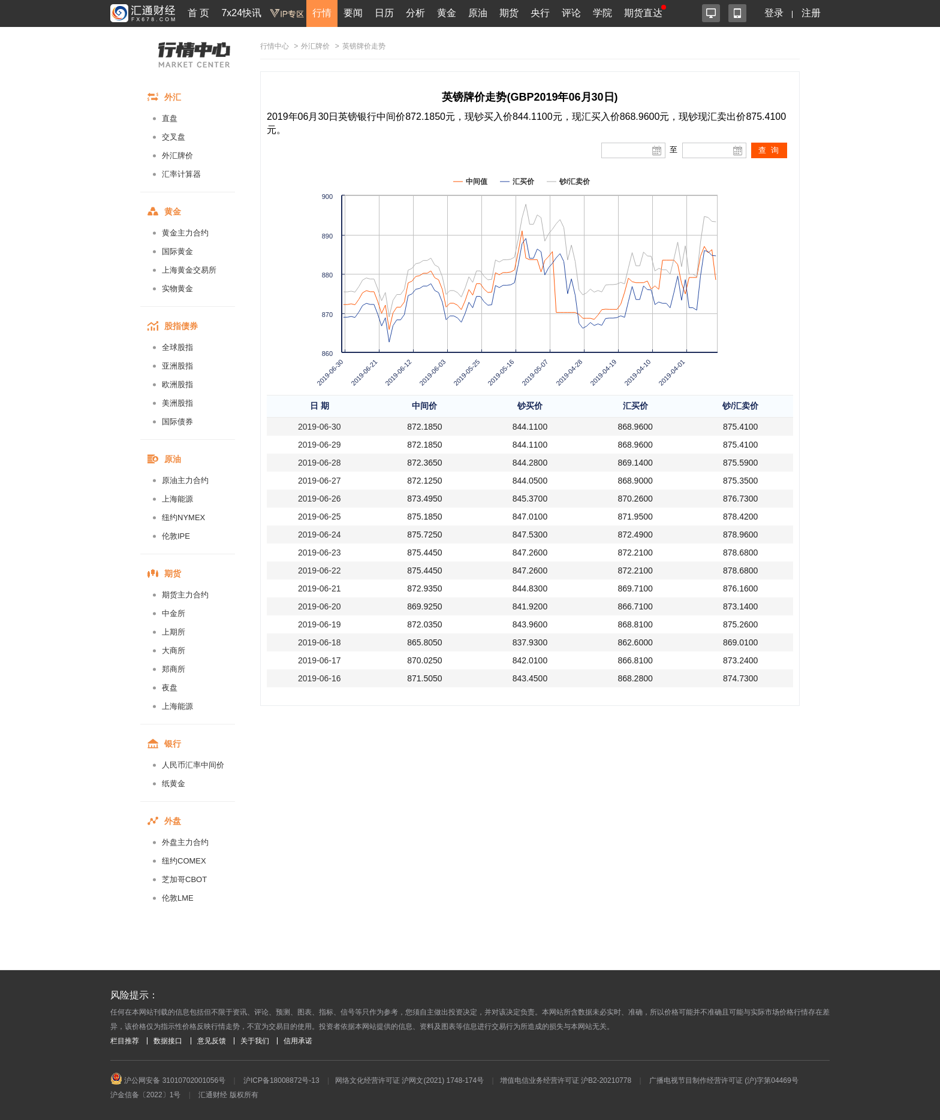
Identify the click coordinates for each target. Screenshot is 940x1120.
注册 (811, 13)
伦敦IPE (176, 536)
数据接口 (167, 1041)
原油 (477, 13)
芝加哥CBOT (184, 879)
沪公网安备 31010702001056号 (167, 1080)
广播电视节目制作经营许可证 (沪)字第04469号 (724, 1080)
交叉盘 (173, 136)
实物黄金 (177, 288)
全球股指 (177, 347)
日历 (384, 13)
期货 (509, 13)
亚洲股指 (177, 365)
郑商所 (173, 669)
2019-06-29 (319, 444)
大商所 (173, 650)
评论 (571, 13)
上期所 (173, 631)
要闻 (353, 13)
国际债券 (177, 421)
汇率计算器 (181, 174)
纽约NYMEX (183, 517)
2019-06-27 (319, 480)
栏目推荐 (124, 1041)
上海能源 (177, 498)
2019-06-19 (319, 624)
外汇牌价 (177, 155)
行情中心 (274, 46)
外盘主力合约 (185, 842)
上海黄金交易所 (189, 269)
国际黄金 (177, 251)
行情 (322, 13)
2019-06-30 (319, 426)
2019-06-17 (319, 660)
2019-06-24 (319, 534)
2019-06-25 (319, 516)
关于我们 (254, 1041)
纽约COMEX (184, 860)
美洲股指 (177, 403)
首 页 (198, 13)
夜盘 (169, 687)
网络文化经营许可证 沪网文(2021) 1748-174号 (409, 1080)
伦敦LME (178, 897)
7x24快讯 (241, 13)
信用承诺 (298, 1041)
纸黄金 (173, 783)
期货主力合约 (185, 594)
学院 (602, 13)
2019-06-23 (319, 552)
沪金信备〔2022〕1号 (145, 1095)
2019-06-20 (319, 606)
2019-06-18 (319, 642)
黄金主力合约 (185, 232)
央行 (540, 13)
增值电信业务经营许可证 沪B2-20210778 (565, 1080)
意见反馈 (211, 1041)
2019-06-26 (319, 498)
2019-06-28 (319, 462)
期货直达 (643, 13)
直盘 (169, 118)
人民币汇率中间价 (193, 764)
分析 (415, 13)
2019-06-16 (319, 678)
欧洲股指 (177, 384)
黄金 (446, 13)
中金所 (173, 613)
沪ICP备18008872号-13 (281, 1080)
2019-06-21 (319, 588)
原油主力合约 (185, 480)
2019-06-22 (319, 570)
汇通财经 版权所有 (228, 1095)
